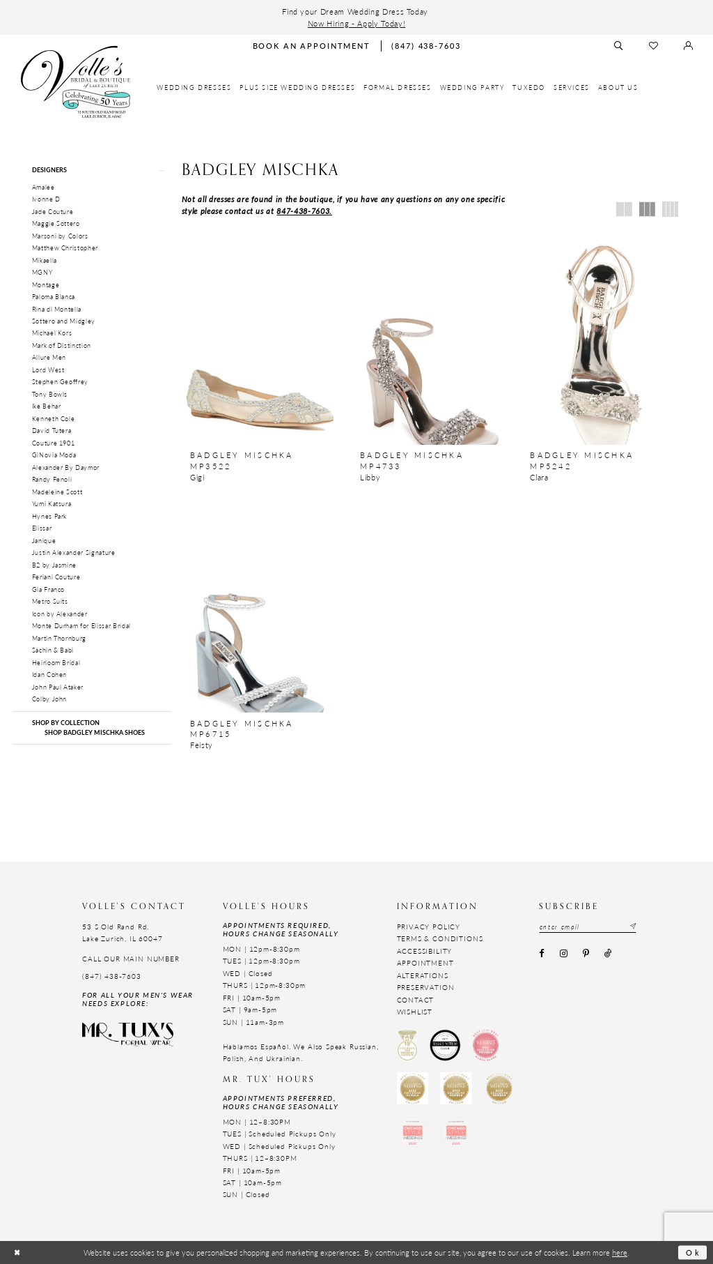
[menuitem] (194, 88)
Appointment (425, 963)
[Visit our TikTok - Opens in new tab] (608, 953)
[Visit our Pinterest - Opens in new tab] (585, 953)
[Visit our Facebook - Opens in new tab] (541, 953)
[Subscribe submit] (632, 927)
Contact (415, 1000)
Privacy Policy (429, 926)
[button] (92, 170)
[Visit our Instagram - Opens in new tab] (563, 953)
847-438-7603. (304, 210)
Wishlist (415, 1011)
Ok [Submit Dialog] (693, 1252)
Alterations (422, 975)
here (619, 1252)
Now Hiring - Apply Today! (356, 23)
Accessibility (425, 951)
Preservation (426, 987)
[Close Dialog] (17, 1252)
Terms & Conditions (440, 938)
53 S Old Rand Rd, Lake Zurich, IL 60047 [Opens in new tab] (122, 932)
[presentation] (260, 337)
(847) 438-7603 (111, 976)
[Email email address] (588, 927)
